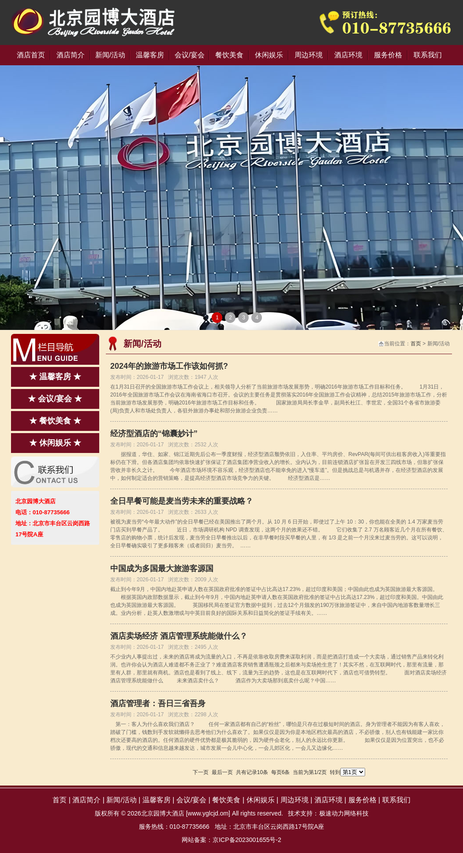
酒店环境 (348, 55)
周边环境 (309, 55)
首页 (416, 343)
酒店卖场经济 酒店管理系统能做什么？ (178, 636)
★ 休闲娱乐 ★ (55, 442)
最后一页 (222, 772)
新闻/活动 (110, 55)
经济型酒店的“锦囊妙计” (154, 433)
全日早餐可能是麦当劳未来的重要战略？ (181, 501)
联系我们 (428, 55)
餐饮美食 (229, 55)
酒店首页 (31, 55)
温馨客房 (150, 55)
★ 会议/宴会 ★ (55, 398)
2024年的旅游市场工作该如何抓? (169, 366)
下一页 (201, 772)
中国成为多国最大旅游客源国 (161, 568)
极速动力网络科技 (344, 813)
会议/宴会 (190, 55)
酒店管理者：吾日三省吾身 (157, 703)
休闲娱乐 (269, 55)
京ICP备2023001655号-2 (247, 839)
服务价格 (388, 55)
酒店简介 (70, 55)
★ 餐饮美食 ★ (55, 420)
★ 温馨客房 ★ (55, 376)
